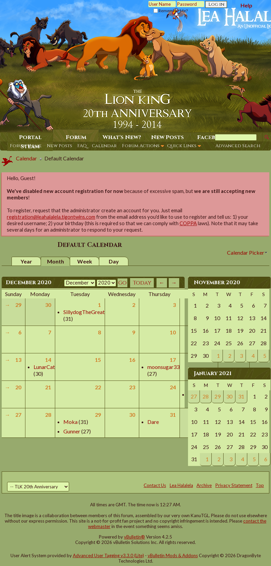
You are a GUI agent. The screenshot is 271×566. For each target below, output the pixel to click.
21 (48, 387)
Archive (204, 485)
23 (132, 387)
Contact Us (155, 485)
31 (173, 414)
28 (48, 414)
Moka (70, 421)
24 (173, 387)
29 (18, 304)
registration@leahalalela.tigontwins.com (51, 217)
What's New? (122, 137)
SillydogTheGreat (84, 312)
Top (260, 485)
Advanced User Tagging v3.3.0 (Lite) (108, 555)
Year (26, 261)
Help (246, 5)
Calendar (104, 146)
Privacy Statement (233, 485)
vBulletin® (134, 537)
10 (173, 332)
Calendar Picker (245, 252)
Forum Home (26, 146)
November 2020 (217, 282)
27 (18, 414)
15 (98, 359)
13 (18, 359)
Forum (76, 137)
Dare (153, 421)
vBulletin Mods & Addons (173, 555)
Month (55, 261)
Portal (30, 137)
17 (173, 359)
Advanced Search (237, 146)
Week (84, 261)
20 (18, 387)
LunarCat (44, 367)
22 (98, 387)
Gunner (71, 431)
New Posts (59, 146)
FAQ (82, 146)
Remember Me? (170, 10)
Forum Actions (141, 146)
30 (48, 304)
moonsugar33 (163, 367)
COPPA (188, 223)
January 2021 (212, 373)
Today (142, 283)
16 (132, 359)
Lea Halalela (181, 485)
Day (114, 261)
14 (48, 359)
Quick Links (181, 146)
